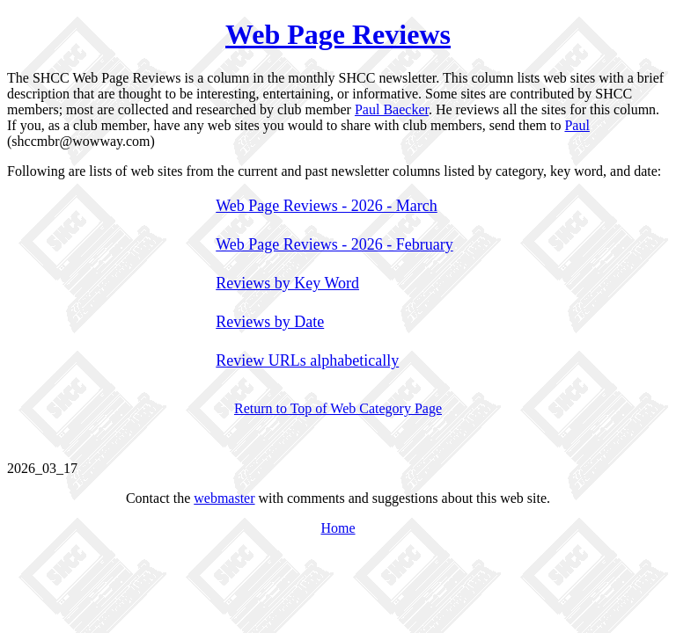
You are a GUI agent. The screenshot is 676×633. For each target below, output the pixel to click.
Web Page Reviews (338, 34)
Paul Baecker (392, 109)
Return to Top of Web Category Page (338, 408)
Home (337, 527)
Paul (576, 125)
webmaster (224, 498)
